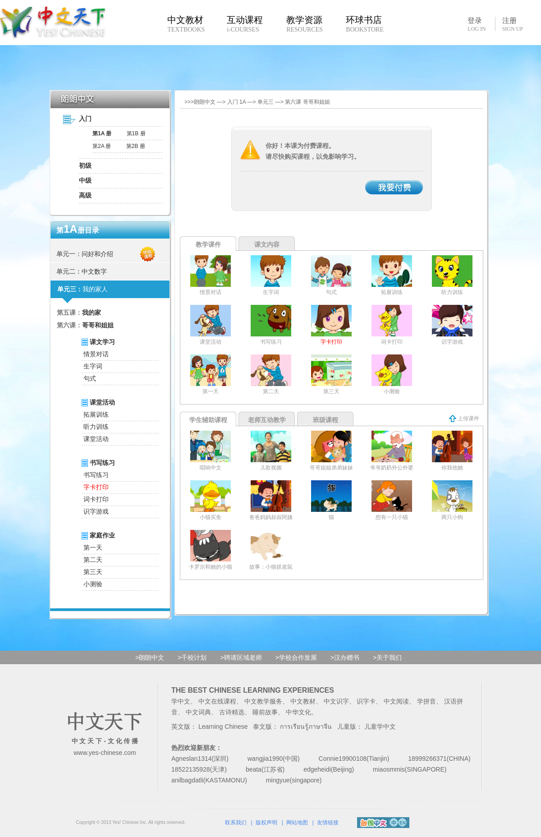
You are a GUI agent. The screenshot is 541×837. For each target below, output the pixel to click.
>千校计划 (192, 657)
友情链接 (328, 822)
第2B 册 (135, 146)
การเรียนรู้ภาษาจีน (306, 726)
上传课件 (464, 418)
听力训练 (96, 426)
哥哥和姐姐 (98, 325)
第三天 (92, 571)
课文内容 (267, 244)
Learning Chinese (223, 726)
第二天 (92, 559)
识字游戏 (96, 511)
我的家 (91, 312)
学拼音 (426, 701)
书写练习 (96, 474)
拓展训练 (96, 414)
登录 (477, 24)
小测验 (92, 584)
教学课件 (208, 244)
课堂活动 (96, 438)
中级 (85, 180)
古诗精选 (231, 712)
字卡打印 (96, 487)
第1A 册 (101, 133)
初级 (85, 165)
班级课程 (325, 419)
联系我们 (236, 822)
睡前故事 (265, 712)
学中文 (180, 701)
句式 (89, 378)
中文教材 (303, 701)
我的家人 (95, 289)
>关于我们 (387, 657)
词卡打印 (96, 499)
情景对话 (96, 354)
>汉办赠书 (344, 657)
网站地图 (297, 822)
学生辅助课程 (208, 419)
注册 (512, 24)
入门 (85, 118)
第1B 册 (136, 133)
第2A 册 (101, 146)
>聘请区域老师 (240, 657)
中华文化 (298, 712)
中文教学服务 (263, 701)
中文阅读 (396, 701)
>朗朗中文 (149, 657)
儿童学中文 (380, 726)
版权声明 (266, 822)
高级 (85, 195)
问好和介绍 (97, 254)
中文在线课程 (217, 701)
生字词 (92, 366)
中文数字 (94, 271)
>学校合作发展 (296, 657)
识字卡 (366, 701)
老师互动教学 (267, 419)
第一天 (92, 547)
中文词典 (198, 712)
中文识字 (336, 701)
